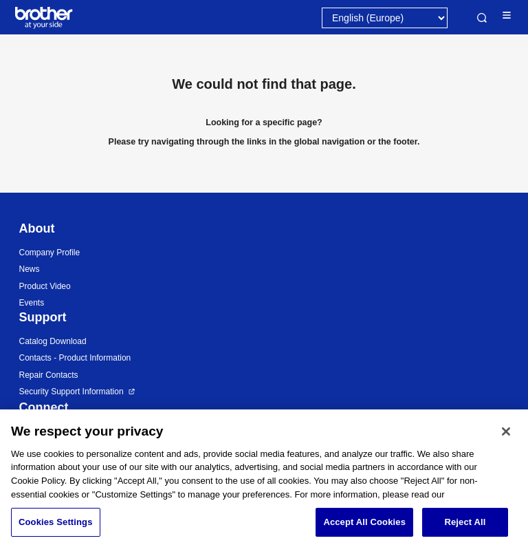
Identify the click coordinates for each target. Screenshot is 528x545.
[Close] (506, 438)
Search (482, 18)
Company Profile (49, 252)
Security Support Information (71, 391)
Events (32, 303)
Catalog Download (53, 341)
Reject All (464, 529)
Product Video (45, 286)
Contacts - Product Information (75, 358)
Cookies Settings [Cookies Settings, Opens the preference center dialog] (56, 529)
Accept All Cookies (364, 529)
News (29, 269)
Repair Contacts (48, 375)
